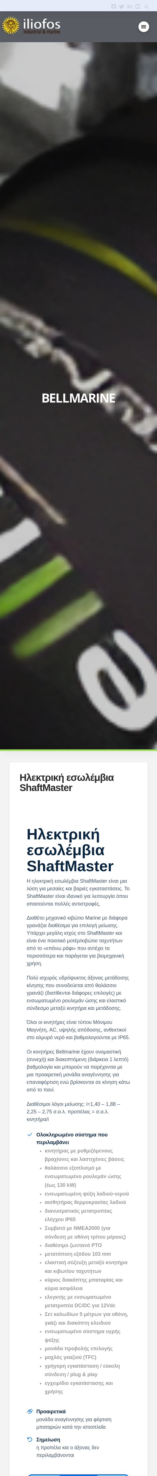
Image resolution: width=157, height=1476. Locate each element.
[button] (143, 26)
